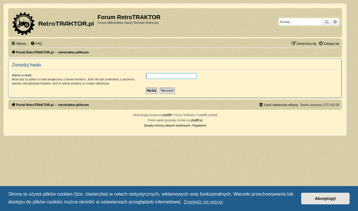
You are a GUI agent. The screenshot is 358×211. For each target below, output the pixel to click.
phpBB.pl (197, 120)
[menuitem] (36, 43)
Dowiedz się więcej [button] (203, 201)
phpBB (167, 115)
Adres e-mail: (22, 75)
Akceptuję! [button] (325, 198)
